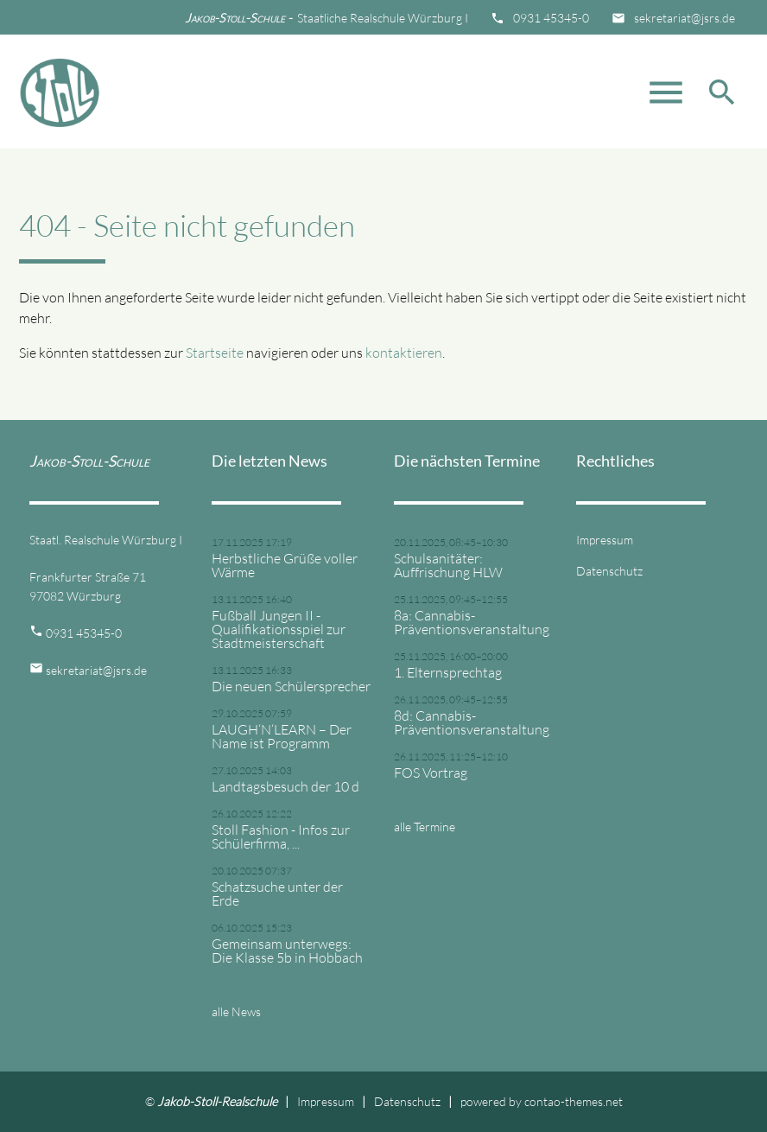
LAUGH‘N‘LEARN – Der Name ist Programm (282, 736)
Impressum (604, 539)
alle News (236, 1011)
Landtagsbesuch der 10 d (285, 786)
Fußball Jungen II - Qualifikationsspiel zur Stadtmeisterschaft (278, 629)
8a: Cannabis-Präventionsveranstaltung (471, 622)
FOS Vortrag (430, 772)
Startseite (215, 352)
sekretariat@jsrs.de (684, 17)
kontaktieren (403, 352)
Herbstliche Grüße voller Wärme (285, 565)
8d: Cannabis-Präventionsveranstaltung (471, 722)
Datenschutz (609, 570)
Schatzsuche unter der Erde (277, 893)
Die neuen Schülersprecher (291, 686)
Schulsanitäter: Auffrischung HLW (448, 565)
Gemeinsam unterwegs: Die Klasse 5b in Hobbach (287, 950)
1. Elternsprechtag (448, 672)
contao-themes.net (573, 1101)
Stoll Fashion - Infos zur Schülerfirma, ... (281, 836)
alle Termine (424, 826)
